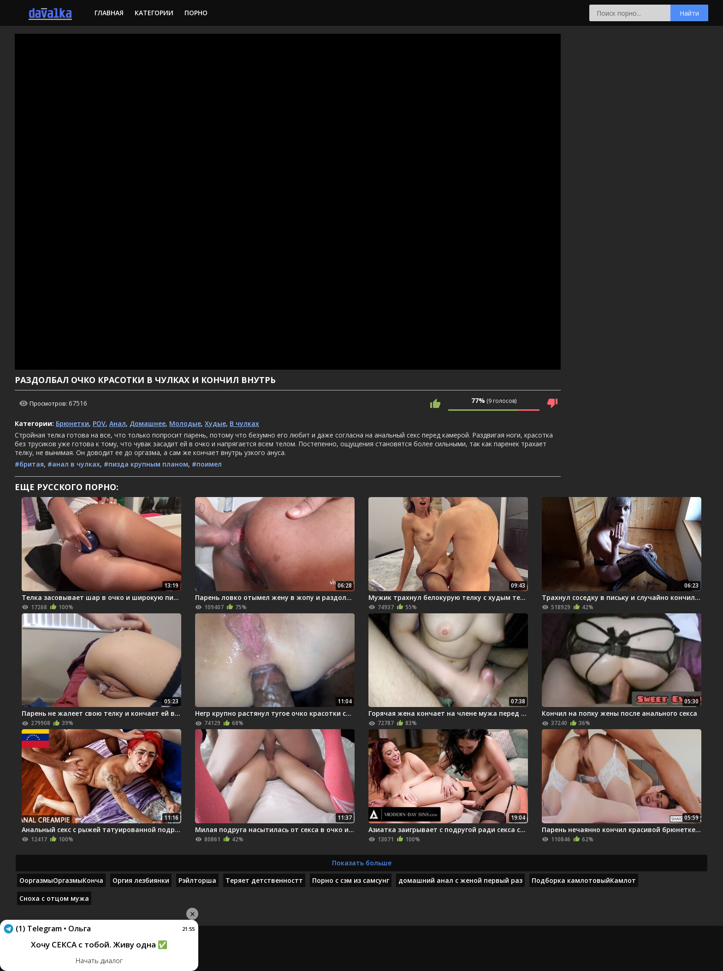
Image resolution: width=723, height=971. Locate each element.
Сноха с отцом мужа (54, 898)
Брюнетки (72, 423)
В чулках (244, 423)
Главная (109, 12)
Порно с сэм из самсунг (350, 880)
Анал (117, 423)
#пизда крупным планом (146, 464)
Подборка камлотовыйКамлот (584, 880)
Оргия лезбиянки (141, 880)
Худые (215, 423)
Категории (154, 12)
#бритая (29, 464)
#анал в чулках (73, 464)
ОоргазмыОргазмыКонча (61, 880)
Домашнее (148, 423)
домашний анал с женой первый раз (460, 880)
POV (99, 423)
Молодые (185, 423)
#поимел (207, 464)
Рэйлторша (197, 880)
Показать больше (361, 862)
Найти (689, 13)
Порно (195, 12)
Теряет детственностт (264, 880)
